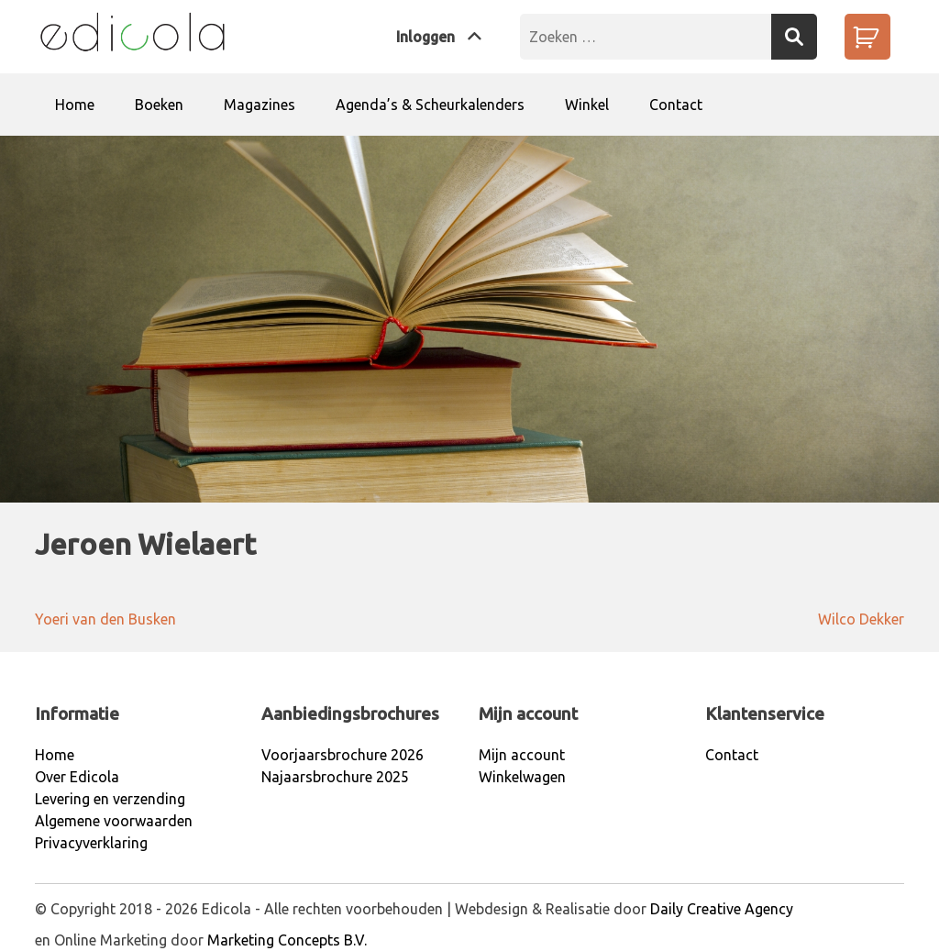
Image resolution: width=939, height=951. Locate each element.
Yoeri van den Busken (105, 619)
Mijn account (522, 754)
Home (74, 104)
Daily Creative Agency (721, 909)
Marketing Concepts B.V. (287, 940)
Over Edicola (77, 777)
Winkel (587, 104)
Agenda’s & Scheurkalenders (430, 104)
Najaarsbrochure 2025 (335, 777)
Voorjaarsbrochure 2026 (342, 754)
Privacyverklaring (91, 843)
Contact (675, 104)
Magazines (259, 104)
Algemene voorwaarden (114, 821)
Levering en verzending (110, 799)
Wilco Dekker (861, 619)
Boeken (159, 104)
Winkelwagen (522, 777)
